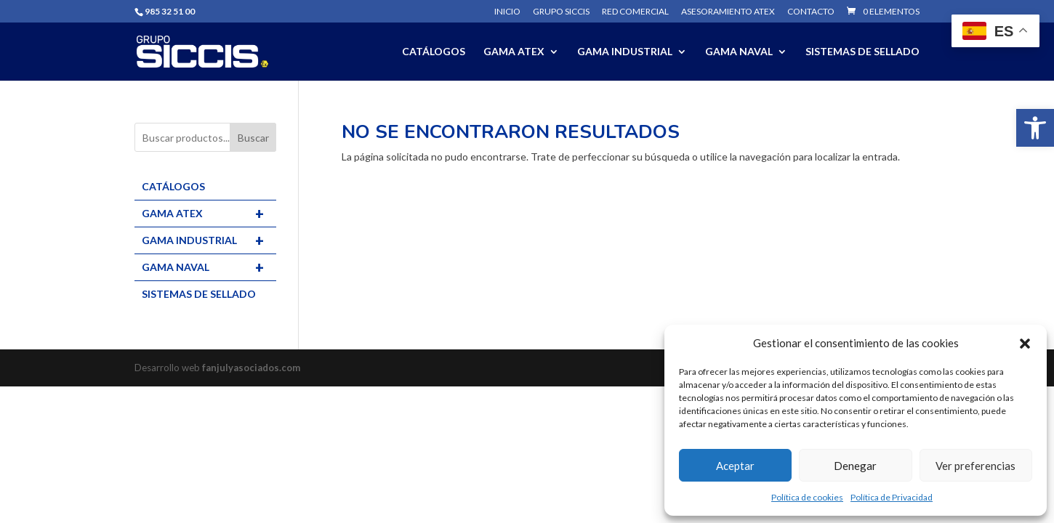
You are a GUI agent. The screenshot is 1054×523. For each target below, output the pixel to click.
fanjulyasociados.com (251, 367)
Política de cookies (807, 497)
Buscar (253, 137)
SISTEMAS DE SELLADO (862, 51)
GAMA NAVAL (739, 51)
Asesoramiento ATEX (728, 12)
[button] (1035, 128)
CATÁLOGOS (433, 51)
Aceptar (735, 465)
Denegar (855, 465)
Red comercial (635, 12)
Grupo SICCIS (561, 12)
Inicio (507, 12)
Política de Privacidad (891, 497)
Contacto (810, 12)
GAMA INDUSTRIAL (624, 51)
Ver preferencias (975, 465)
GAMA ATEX (513, 51)
